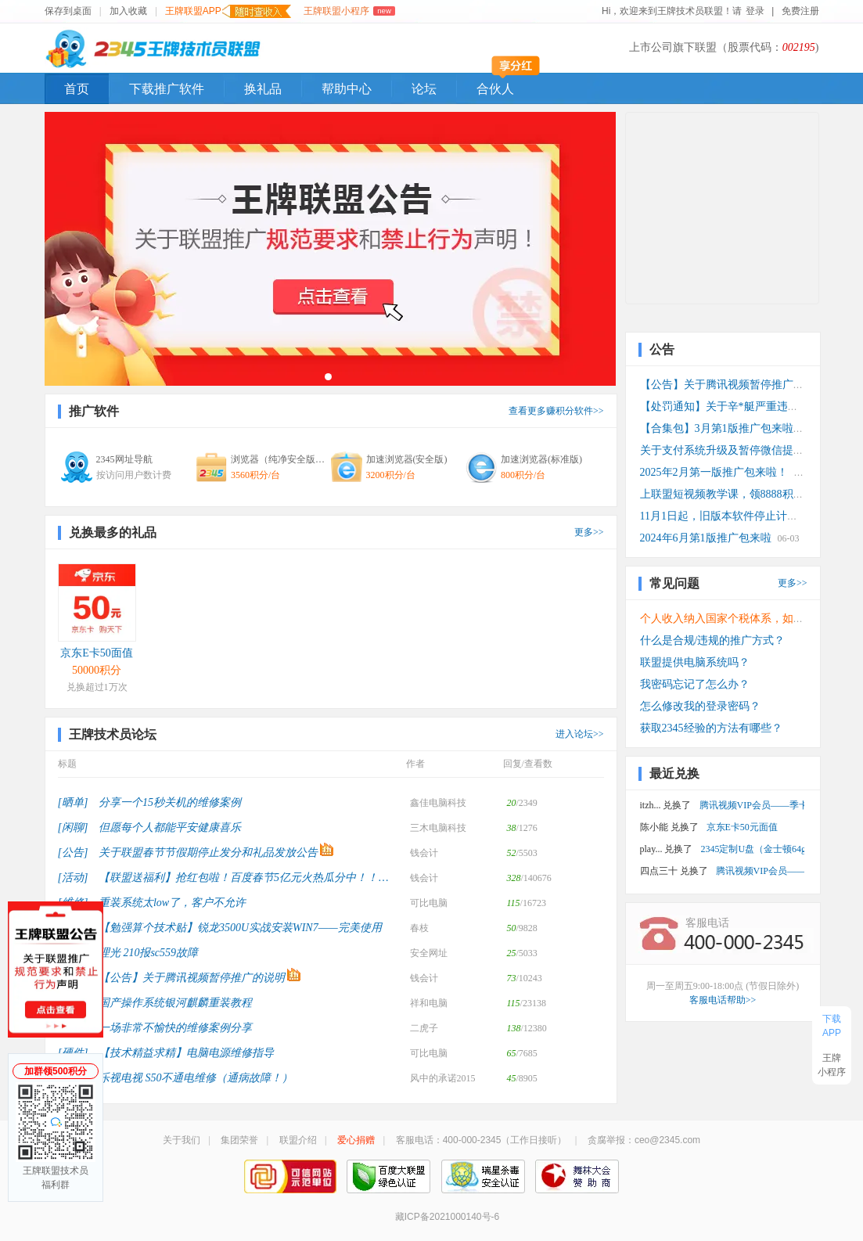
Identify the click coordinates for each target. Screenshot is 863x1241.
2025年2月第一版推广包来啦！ (714, 472)
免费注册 (800, 10)
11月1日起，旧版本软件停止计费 (719, 516)
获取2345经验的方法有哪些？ (711, 728)
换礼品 (263, 88)
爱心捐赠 (356, 1140)
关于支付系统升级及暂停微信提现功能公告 (744, 450)
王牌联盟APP (228, 11)
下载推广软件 (166, 88)
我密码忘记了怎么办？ (695, 684)
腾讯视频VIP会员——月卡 (760, 870)
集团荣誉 (239, 1140)
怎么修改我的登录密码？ (700, 706)
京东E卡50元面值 (742, 827)
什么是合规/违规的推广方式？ (713, 640)
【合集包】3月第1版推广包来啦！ (722, 428)
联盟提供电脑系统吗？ (695, 662)
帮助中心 (347, 88)
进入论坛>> (580, 733)
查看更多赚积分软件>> (556, 410)
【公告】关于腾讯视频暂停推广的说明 (733, 384)
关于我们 (181, 1140)
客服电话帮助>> (723, 1000)
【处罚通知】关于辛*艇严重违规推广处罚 (741, 406)
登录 (755, 10)
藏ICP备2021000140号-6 (447, 1216)
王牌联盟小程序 (349, 10)
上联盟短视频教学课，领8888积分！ (727, 494)
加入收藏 (128, 10)
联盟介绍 (298, 1140)
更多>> (589, 532)
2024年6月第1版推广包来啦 (705, 538)
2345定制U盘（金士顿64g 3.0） (752, 849)
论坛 (424, 88)
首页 (76, 88)
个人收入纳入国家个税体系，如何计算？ (738, 618)
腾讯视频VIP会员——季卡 (751, 805)
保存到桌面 (68, 10)
